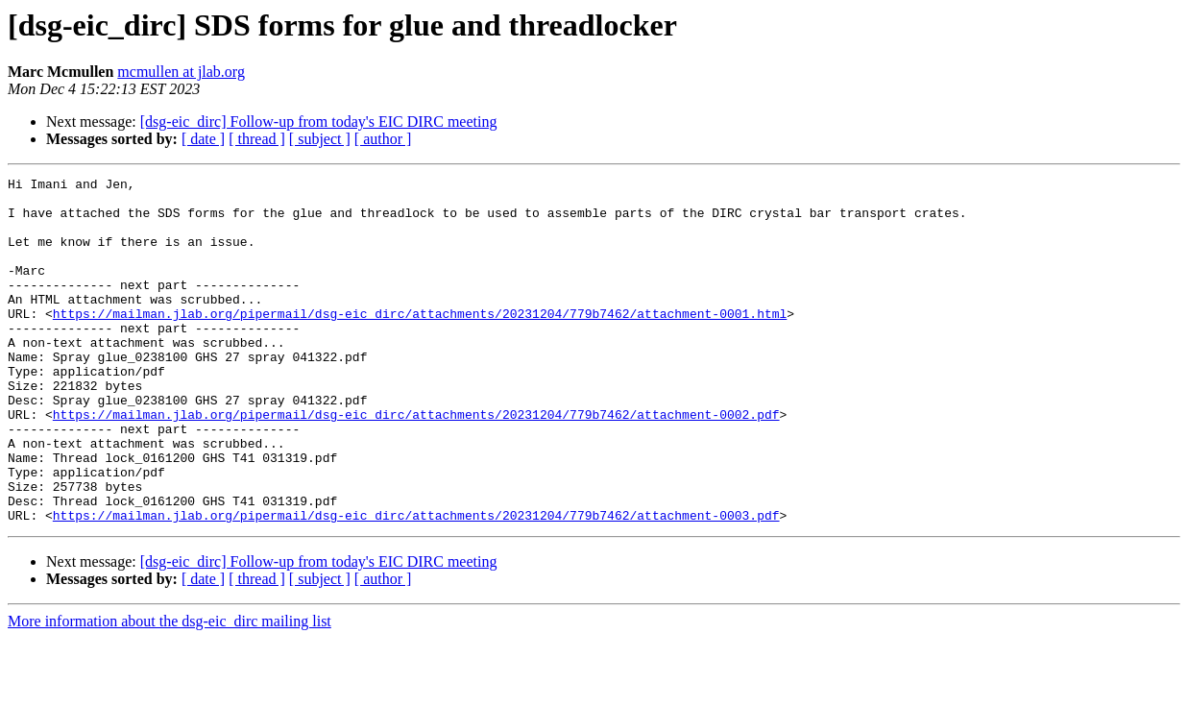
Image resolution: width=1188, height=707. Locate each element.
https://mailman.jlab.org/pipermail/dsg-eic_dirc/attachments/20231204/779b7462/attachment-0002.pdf (416, 463)
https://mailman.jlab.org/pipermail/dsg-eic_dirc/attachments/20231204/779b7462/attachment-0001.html (420, 342)
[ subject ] (320, 139)
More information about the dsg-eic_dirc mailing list (169, 690)
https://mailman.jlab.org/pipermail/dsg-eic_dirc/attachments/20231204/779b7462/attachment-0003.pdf (416, 584)
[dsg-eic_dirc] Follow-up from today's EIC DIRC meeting (318, 121)
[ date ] (203, 139)
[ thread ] (257, 139)
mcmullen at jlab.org (181, 71)
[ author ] (383, 139)
